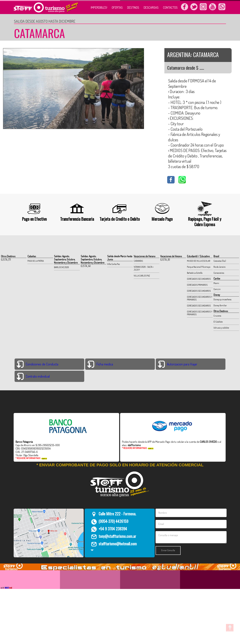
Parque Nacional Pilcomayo (198, 266)
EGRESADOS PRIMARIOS (197, 284)
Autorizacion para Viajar (182, 364)
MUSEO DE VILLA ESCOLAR (198, 260)
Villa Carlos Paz (113, 264)
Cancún (217, 289)
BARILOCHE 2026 (61, 267)
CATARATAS (138, 260)
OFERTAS (117, 7)
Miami (216, 283)
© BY (6, 588)
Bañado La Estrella (194, 272)
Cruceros (217, 315)
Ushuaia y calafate (221, 327)
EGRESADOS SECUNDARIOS (199, 278)
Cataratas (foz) (219, 260)
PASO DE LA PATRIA (35, 260)
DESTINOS (133, 7)
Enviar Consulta (168, 550)
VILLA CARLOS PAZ (142, 275)
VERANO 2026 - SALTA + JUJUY (144, 268)
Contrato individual (38, 376)
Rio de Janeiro (219, 266)
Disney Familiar (220, 305)
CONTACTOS (170, 7)
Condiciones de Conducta (42, 364)
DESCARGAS (151, 7)
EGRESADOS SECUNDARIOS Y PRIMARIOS (199, 298)
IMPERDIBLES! (99, 7)
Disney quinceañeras (222, 299)
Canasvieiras (218, 272)
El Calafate (218, 321)
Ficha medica (104, 364)
